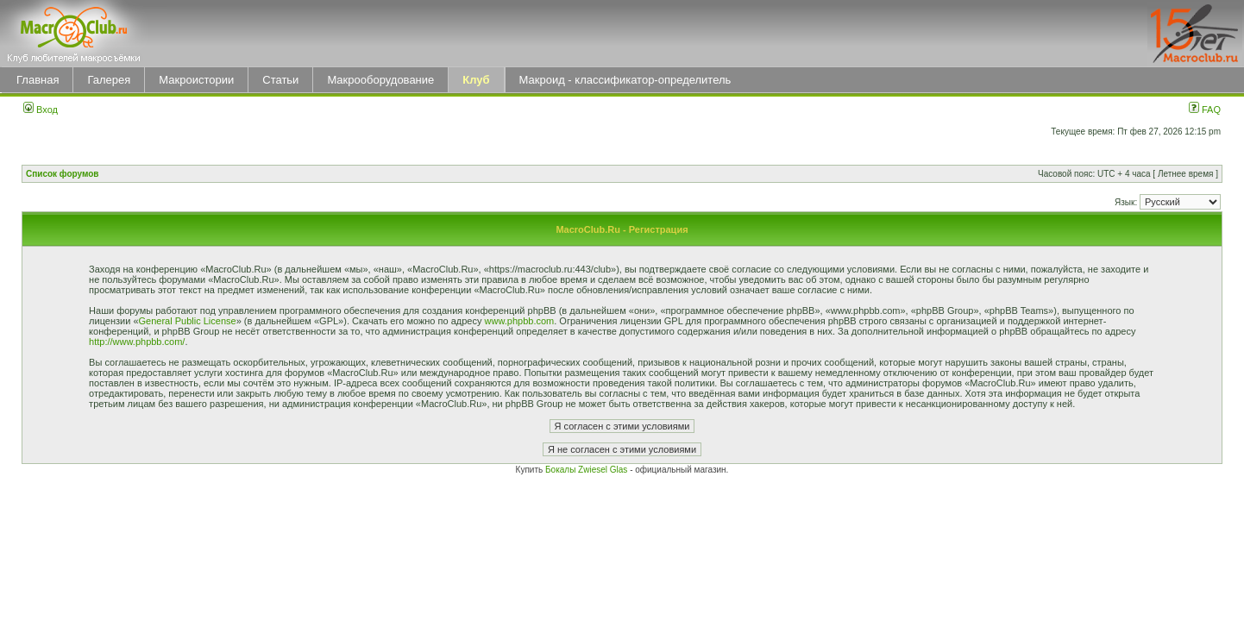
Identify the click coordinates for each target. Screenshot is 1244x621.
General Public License (187, 321)
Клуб (475, 79)
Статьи (280, 79)
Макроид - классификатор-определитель (625, 79)
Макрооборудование (380, 79)
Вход (40, 109)
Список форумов (62, 174)
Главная (37, 79)
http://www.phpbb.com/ (137, 341)
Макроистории (196, 79)
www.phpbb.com (520, 321)
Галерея (108, 79)
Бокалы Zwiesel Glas (587, 469)
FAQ (1205, 109)
